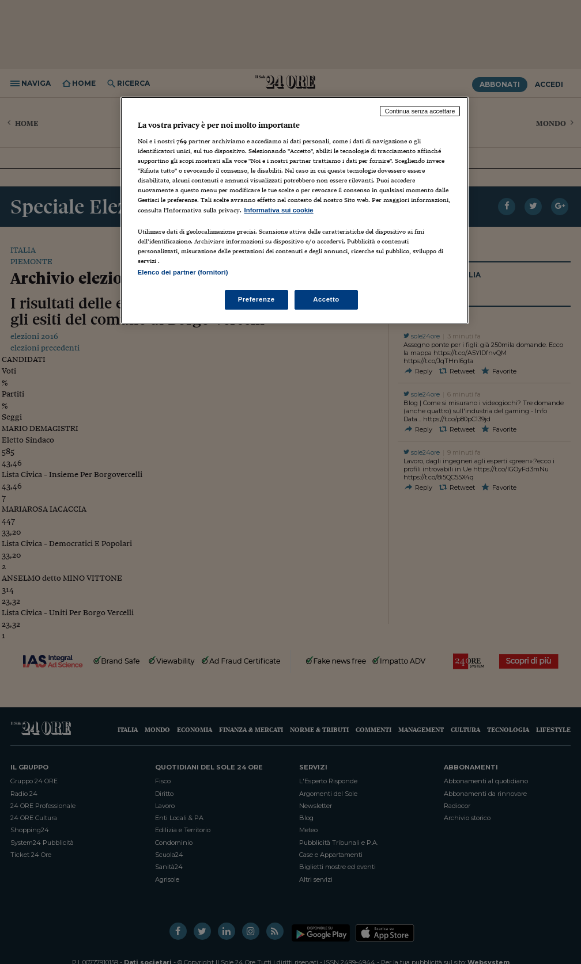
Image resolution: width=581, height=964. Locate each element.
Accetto (326, 299)
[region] (294, 210)
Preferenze (256, 299)
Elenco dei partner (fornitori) (183, 272)
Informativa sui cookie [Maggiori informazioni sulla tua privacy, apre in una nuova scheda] (279, 210)
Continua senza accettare (420, 111)
